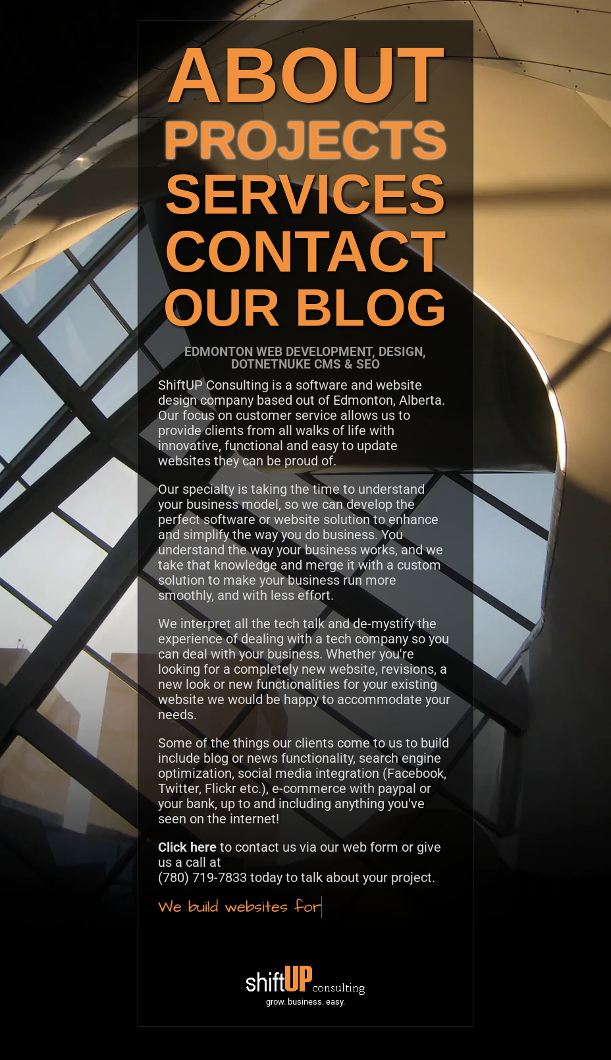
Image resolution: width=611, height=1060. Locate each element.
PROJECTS (305, 140)
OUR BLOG (305, 307)
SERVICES (305, 194)
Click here (187, 847)
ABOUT (305, 75)
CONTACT (305, 251)
